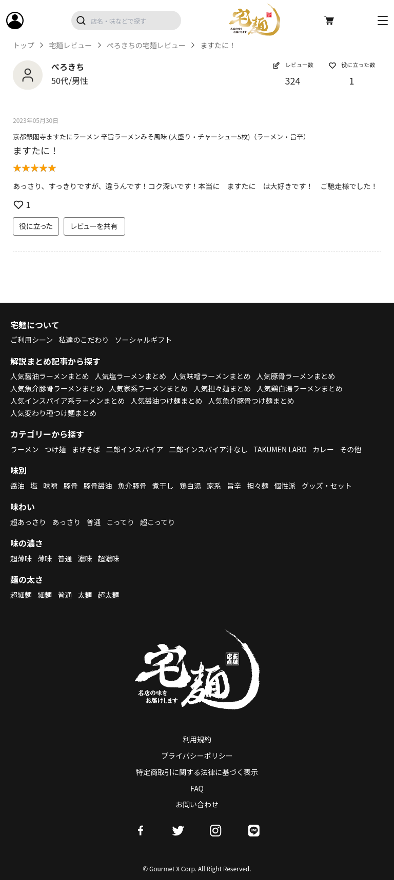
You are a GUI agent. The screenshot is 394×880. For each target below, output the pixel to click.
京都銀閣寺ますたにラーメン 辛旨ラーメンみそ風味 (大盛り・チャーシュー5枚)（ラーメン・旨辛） (161, 136)
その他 (350, 449)
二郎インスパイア (134, 449)
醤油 (17, 485)
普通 (93, 522)
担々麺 (257, 485)
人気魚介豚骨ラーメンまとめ (56, 388)
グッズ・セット (327, 485)
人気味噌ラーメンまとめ (211, 376)
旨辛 (234, 485)
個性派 (285, 485)
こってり (120, 522)
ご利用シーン (31, 339)
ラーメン (24, 449)
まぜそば (86, 449)
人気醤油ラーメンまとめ (49, 376)
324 (293, 80)
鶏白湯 (190, 485)
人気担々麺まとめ (222, 388)
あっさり (66, 522)
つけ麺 (55, 449)
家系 (214, 485)
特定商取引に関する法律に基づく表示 (197, 772)
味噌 (50, 485)
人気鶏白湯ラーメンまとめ (299, 388)
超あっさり (28, 522)
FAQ (197, 788)
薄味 (44, 558)
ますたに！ (36, 150)
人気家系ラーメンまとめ (148, 388)
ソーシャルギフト (143, 339)
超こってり (157, 522)
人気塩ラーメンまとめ (130, 376)
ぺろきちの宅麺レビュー (146, 45)
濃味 (84, 558)
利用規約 (197, 739)
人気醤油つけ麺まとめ (166, 400)
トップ (23, 45)
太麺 (84, 595)
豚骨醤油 (98, 485)
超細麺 (21, 595)
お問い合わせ (197, 804)
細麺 (44, 595)
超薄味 (21, 558)
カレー (323, 449)
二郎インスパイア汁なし (208, 449)
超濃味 (109, 558)
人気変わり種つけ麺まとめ (53, 413)
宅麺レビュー (70, 45)
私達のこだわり (83, 339)
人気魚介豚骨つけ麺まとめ (251, 400)
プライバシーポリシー (197, 755)
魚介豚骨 (132, 485)
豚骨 (70, 485)
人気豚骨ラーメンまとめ (296, 376)
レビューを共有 (94, 226)
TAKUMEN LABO (280, 449)
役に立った (36, 226)
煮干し (163, 485)
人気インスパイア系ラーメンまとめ (67, 400)
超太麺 (109, 595)
